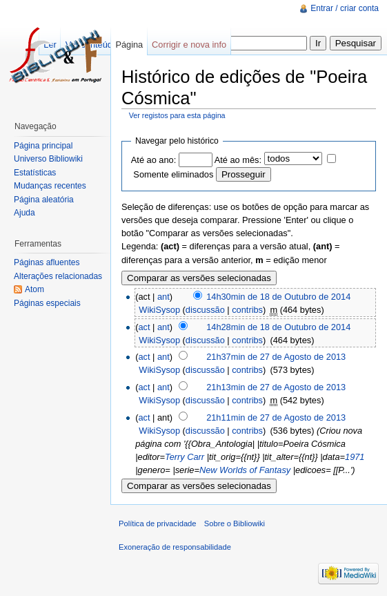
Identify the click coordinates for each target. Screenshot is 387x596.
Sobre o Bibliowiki (234, 523)
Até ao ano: (153, 160)
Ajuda (24, 213)
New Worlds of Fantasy (244, 470)
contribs (247, 310)
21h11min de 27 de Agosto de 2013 (276, 417)
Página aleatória (44, 199)
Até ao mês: (238, 160)
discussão (205, 310)
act (144, 327)
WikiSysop (159, 310)
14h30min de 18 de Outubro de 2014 (278, 296)
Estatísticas (35, 172)
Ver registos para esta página (177, 115)
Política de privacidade (158, 523)
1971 (354, 457)
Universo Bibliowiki (48, 159)
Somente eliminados (173, 174)
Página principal (43, 146)
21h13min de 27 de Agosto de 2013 (276, 387)
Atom (34, 289)
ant (163, 296)
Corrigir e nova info (189, 44)
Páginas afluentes (46, 262)
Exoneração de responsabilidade (175, 547)
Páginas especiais (47, 303)
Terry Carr (184, 457)
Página (129, 44)
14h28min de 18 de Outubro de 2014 (278, 327)
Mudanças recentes (50, 186)
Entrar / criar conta (344, 8)
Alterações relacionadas (58, 276)
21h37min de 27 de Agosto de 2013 (276, 357)
